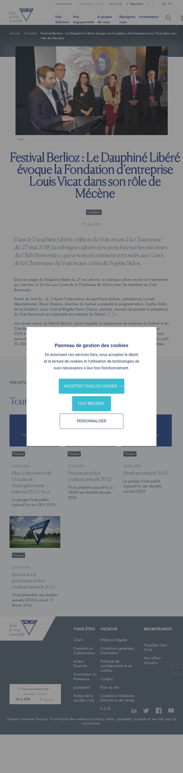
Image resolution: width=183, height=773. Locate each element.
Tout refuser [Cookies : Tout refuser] (90, 403)
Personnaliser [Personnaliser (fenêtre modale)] (91, 421)
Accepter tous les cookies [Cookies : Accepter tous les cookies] (90, 386)
